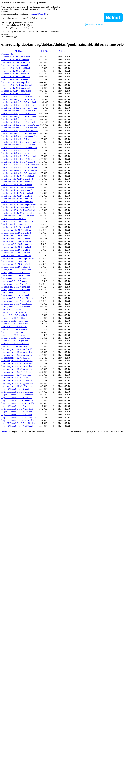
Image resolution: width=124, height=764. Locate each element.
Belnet (4, 431)
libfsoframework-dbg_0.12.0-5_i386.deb (18, 105)
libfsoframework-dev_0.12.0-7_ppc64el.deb (19, 170)
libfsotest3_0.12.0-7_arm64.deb (14, 324)
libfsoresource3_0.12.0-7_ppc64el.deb (17, 264)
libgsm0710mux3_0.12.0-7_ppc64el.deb (18, 423)
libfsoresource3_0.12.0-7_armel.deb (16, 247)
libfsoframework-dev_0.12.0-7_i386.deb (18, 159)
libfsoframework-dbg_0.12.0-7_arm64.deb (19, 111)
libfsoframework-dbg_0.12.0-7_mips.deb (18, 122)
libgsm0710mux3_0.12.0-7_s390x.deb (17, 426)
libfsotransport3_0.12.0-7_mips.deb (16, 375)
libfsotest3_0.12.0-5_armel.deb (14, 312)
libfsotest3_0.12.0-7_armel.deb (14, 326)
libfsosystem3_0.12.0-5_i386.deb (15, 278)
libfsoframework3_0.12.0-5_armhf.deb (17, 182)
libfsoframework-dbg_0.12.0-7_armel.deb (18, 113)
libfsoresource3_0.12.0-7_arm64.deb (16, 244)
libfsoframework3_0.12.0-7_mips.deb (17, 201)
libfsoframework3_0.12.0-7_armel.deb (17, 193)
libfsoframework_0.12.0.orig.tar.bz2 (16, 227)
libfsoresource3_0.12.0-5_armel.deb (16, 233)
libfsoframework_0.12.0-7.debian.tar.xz (17, 221)
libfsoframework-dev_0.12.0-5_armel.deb (18, 139)
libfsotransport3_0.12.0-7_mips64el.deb (17, 378)
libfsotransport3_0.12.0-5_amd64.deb (16, 349)
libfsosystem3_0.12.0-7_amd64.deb (16, 281)
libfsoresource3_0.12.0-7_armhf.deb (16, 250)
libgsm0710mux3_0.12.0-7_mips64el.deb (18, 417)
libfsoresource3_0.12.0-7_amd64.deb (16, 241)
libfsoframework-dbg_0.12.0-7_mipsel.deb (19, 128)
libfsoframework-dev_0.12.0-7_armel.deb (18, 153)
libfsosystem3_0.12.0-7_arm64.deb (16, 284)
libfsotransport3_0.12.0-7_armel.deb (16, 366)
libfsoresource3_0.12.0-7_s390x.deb (16, 267)
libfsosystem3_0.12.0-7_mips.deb (15, 295)
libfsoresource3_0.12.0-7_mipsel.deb (16, 261)
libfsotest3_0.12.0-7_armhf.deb (14, 329)
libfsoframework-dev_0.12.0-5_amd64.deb (19, 136)
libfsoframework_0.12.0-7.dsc (13, 224)
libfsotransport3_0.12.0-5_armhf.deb (16, 355)
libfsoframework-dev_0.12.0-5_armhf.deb (18, 142)
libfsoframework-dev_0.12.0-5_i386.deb (18, 145)
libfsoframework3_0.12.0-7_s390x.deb (17, 213)
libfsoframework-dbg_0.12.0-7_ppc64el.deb (19, 130)
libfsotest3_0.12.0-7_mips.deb (13, 335)
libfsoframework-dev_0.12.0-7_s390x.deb (18, 173)
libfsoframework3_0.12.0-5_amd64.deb (17, 176)
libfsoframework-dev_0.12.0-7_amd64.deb (19, 148)
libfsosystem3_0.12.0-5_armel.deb (15, 272)
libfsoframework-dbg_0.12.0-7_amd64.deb (19, 108)
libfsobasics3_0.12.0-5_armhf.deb (15, 62)
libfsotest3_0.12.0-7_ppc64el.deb (15, 343)
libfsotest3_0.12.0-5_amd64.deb (14, 309)
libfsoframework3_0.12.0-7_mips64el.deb (18, 204)
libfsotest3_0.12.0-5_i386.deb (13, 318)
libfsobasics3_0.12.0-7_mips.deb (15, 82)
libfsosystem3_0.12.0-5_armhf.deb (15, 275)
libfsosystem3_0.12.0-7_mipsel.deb (16, 301)
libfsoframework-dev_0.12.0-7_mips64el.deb (20, 165)
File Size (45, 51)
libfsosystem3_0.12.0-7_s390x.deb (15, 307)
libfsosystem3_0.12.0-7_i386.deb (15, 292)
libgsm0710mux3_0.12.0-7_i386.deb (16, 412)
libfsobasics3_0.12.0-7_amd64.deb (15, 68)
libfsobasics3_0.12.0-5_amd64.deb (15, 57)
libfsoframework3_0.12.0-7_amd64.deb (17, 187)
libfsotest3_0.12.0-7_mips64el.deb (15, 338)
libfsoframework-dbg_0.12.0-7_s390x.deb (18, 133)
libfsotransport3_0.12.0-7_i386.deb (16, 372)
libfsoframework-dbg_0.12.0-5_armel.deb (18, 99)
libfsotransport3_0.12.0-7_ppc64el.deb (17, 383)
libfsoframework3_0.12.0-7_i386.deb (16, 199)
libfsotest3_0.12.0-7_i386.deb (13, 332)
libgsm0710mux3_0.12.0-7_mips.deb (16, 414)
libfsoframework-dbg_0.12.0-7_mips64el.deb (20, 125)
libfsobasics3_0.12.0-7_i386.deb (14, 79)
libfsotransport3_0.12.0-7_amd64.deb (16, 361)
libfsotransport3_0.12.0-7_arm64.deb (16, 363)
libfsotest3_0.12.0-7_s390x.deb (14, 346)
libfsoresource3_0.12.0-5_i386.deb (15, 238)
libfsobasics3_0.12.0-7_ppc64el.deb (16, 91)
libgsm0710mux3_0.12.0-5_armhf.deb (17, 395)
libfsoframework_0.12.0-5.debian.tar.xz (17, 216)
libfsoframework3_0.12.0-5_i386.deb (16, 184)
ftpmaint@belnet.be (39, 14)
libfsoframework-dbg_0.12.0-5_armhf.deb (18, 102)
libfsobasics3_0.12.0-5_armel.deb (15, 59)
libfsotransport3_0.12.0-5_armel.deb (16, 352)
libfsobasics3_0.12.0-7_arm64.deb (15, 71)
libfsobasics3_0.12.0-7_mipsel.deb (15, 88)
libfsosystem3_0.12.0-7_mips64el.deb (17, 298)
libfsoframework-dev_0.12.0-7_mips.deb (18, 162)
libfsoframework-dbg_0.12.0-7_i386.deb (18, 119)
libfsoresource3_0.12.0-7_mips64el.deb (17, 258)
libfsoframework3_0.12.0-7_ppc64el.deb (18, 210)
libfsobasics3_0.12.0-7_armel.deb (15, 74)
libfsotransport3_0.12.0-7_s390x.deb (16, 386)
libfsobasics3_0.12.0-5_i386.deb (14, 65)
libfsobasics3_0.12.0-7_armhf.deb (15, 77)
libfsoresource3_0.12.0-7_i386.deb (15, 253)
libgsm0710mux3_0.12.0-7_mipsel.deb (17, 420)
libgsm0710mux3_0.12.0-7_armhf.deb (17, 409)
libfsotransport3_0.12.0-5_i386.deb (16, 358)
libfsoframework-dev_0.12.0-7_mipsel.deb (19, 167)
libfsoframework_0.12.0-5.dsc (13, 219)
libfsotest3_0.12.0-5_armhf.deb (14, 315)
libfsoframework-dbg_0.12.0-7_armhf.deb (18, 116)
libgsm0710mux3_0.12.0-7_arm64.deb (17, 403)
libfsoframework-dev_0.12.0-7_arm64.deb (18, 150)
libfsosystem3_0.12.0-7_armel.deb (15, 287)
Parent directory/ (8, 54)
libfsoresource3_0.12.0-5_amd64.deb (16, 230)
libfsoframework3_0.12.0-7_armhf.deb (17, 196)
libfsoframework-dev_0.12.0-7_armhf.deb (18, 156)
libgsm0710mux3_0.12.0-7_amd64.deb (17, 400)
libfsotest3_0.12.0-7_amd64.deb (14, 321)
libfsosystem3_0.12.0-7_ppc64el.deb (16, 304)
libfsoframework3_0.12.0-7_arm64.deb (17, 190)
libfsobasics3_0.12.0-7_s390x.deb (15, 94)
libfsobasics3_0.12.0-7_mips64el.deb (16, 85)
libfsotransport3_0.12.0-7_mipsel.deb (16, 380)
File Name (18, 51)
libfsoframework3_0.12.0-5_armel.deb (17, 179)
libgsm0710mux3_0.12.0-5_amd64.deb (17, 389)
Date (61, 51)
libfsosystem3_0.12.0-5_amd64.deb (16, 270)
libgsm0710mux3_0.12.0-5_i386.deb (16, 397)
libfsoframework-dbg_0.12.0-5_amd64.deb (19, 96)
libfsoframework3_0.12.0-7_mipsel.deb (17, 207)
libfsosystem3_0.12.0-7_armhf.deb (15, 290)
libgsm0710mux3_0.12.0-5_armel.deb (17, 392)
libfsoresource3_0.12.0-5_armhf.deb (16, 236)
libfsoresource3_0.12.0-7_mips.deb (16, 255)
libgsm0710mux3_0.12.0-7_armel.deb (17, 406)
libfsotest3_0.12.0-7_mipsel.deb (14, 341)
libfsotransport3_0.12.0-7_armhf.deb (16, 369)
